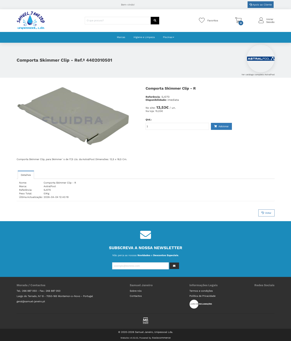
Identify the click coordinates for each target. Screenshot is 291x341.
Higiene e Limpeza (144, 37)
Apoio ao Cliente (260, 4)
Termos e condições (201, 290)
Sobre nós (136, 290)
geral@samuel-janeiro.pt (31, 301)
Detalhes (26, 175)
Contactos (136, 295)
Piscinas (167, 37)
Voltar (266, 213)
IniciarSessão (270, 20)
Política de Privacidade (202, 295)
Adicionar (221, 126)
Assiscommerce (161, 337)
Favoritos (212, 20)
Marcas (121, 37)
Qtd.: (149, 119)
